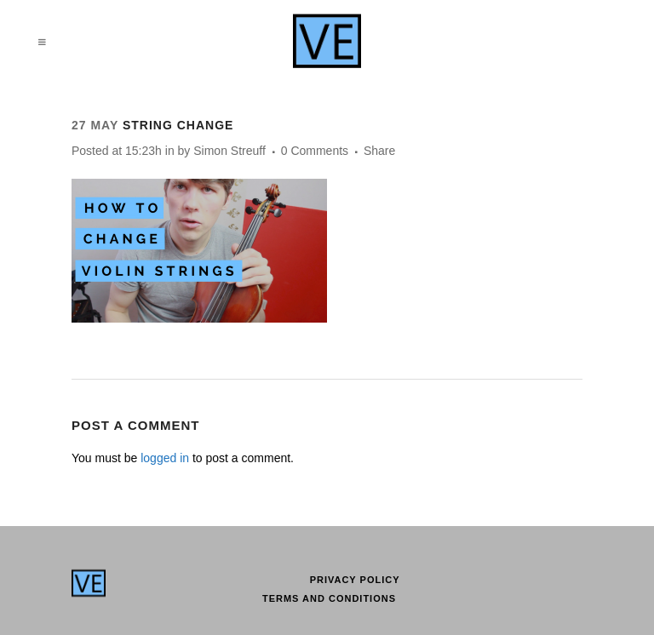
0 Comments (314, 150)
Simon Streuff (229, 150)
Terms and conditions (329, 598)
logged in (165, 458)
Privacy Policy (355, 580)
